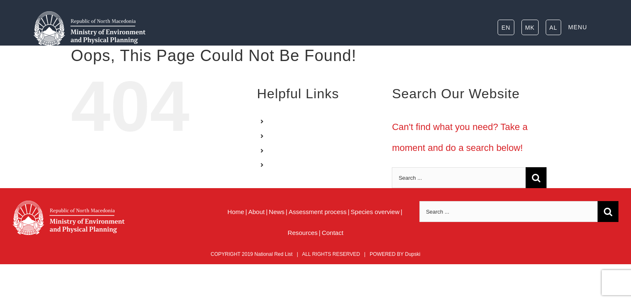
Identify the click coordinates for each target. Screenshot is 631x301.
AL (274, 150)
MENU (279, 165)
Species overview (375, 211)
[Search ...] (459, 177)
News (277, 211)
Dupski (412, 254)
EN (275, 121)
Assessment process (317, 211)
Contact (332, 232)
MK (275, 136)
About (256, 211)
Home (235, 211)
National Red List (273, 254)
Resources (303, 232)
